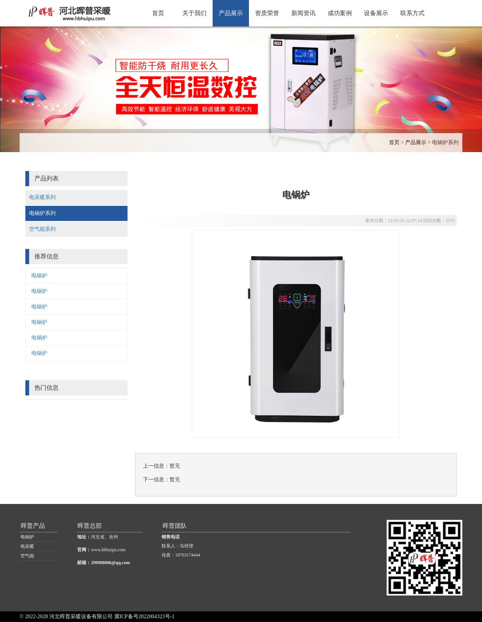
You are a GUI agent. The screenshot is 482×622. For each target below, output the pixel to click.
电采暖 (27, 546)
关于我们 (194, 13)
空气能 (27, 555)
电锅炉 (39, 275)
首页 (158, 13)
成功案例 (340, 13)
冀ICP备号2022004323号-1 (144, 616)
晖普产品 (33, 525)
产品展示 (231, 13)
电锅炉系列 (445, 142)
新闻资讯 (303, 13)
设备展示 (376, 13)
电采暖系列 (42, 197)
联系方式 (412, 13)
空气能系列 (42, 229)
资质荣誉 (267, 13)
